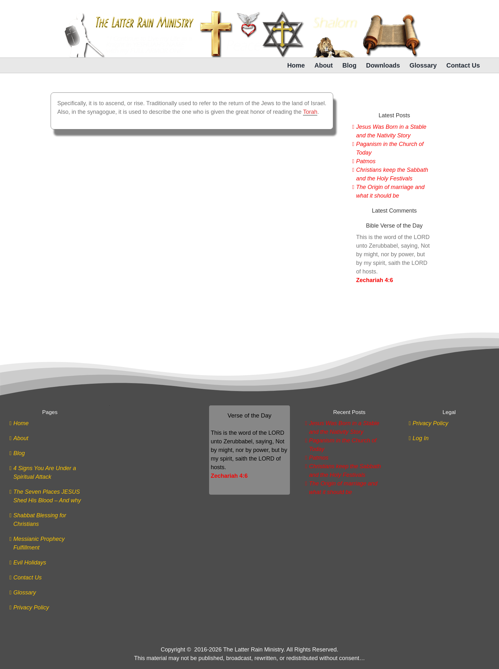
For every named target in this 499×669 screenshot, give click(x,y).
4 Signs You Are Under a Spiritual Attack (44, 472)
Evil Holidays (29, 562)
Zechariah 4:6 (374, 280)
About (20, 438)
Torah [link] (310, 112)
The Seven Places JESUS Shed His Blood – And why (47, 496)
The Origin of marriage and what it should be (390, 191)
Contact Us (27, 577)
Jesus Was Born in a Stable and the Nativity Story (391, 131)
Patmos (366, 161)
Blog (19, 453)
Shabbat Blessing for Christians (39, 519)
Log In (421, 438)
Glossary (24, 592)
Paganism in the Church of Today (390, 148)
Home (21, 423)
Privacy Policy (31, 607)
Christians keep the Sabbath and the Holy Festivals (392, 174)
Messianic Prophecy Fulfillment (39, 543)
